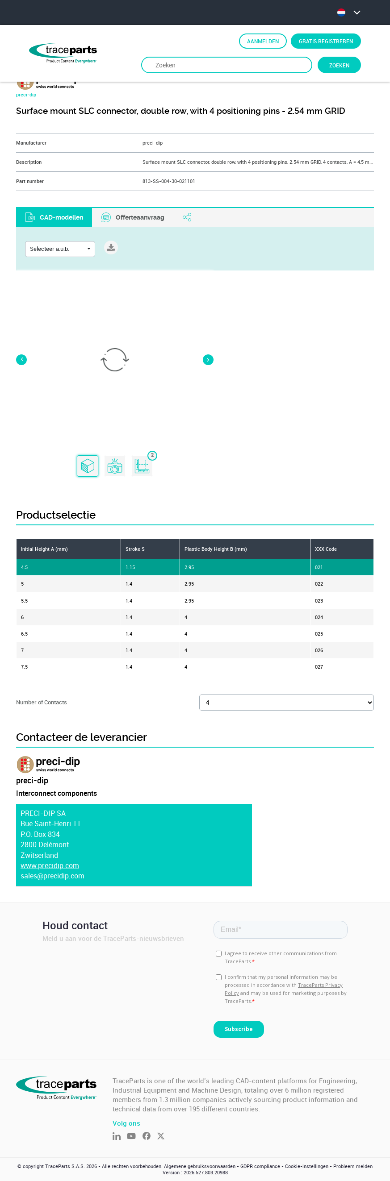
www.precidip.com (50, 865)
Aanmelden (263, 41)
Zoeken (339, 65)
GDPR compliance (260, 1166)
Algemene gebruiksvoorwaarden (199, 1166)
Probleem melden (353, 1166)
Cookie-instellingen (306, 1166)
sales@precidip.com (52, 876)
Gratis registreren (326, 41)
